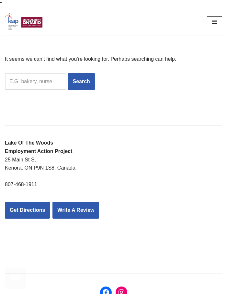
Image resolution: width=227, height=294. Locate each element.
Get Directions (27, 210)
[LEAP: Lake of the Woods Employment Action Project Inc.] (24, 22)
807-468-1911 (21, 184)
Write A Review (75, 210)
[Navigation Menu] (214, 21)
